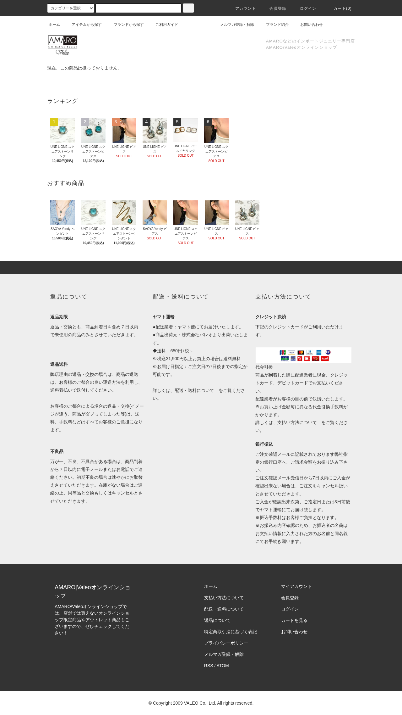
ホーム (54, 24)
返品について (217, 620)
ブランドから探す (125, 24)
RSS (208, 665)
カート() (339, 8)
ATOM (223, 665)
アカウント (242, 8)
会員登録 (274, 8)
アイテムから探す (83, 24)
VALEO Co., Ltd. (200, 703)
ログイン (304, 8)
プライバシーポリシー (226, 642)
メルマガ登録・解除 (233, 24)
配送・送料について (194, 390)
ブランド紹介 (273, 24)
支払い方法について (297, 422)
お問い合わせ (308, 24)
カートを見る (294, 620)
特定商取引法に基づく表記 (230, 631)
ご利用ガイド (163, 24)
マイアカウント (296, 586)
